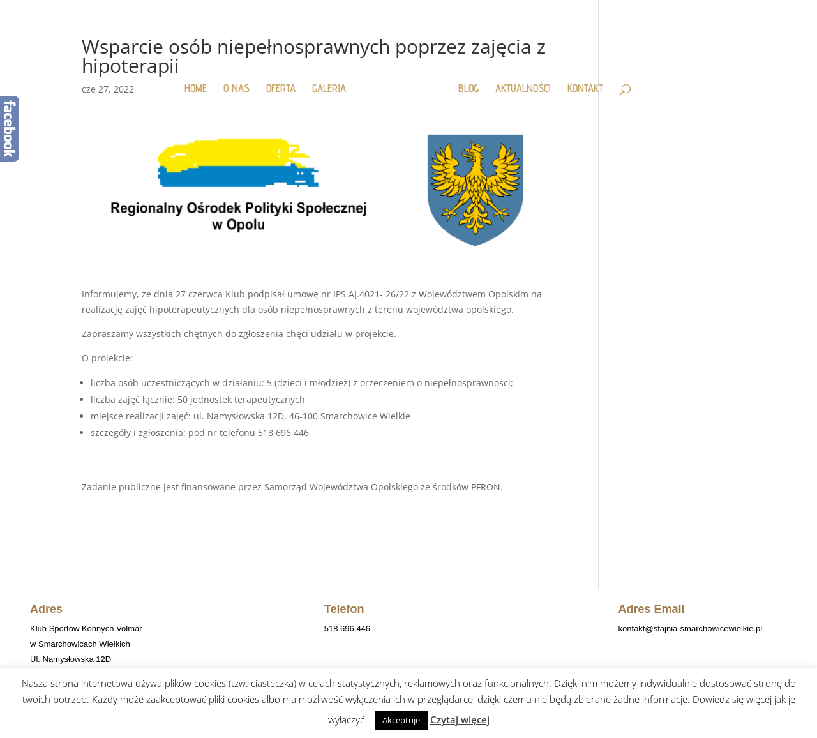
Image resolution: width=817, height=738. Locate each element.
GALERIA (329, 89)
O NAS (236, 89)
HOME (195, 89)
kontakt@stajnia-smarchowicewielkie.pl (690, 628)
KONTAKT (585, 89)
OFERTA (281, 89)
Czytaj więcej (460, 719)
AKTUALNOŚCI (523, 89)
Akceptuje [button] (401, 720)
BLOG (468, 89)
